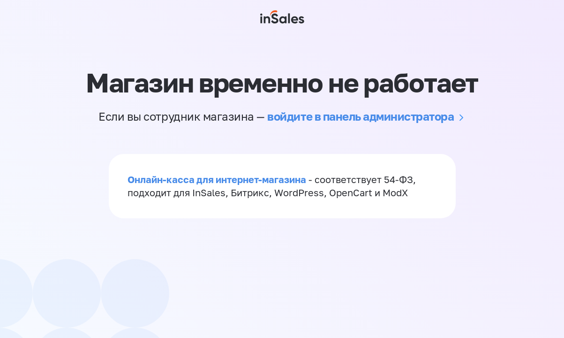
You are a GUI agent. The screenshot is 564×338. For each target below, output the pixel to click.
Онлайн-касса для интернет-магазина (217, 179)
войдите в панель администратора (360, 116)
